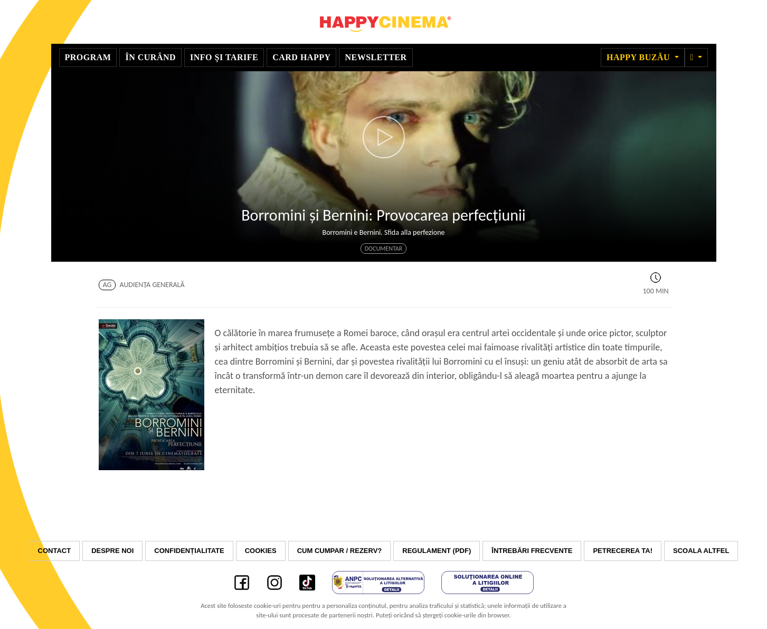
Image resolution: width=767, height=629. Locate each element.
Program (88, 57)
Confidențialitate (189, 551)
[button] (696, 57)
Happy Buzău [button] (640, 57)
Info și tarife (224, 57)
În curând (150, 57)
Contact (54, 551)
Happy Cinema (384, 22)
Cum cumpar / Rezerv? (339, 551)
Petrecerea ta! (622, 551)
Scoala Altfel (701, 551)
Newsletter (375, 57)
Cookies (261, 551)
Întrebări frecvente (531, 551)
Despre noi (112, 551)
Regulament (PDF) (436, 551)
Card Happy (301, 57)
